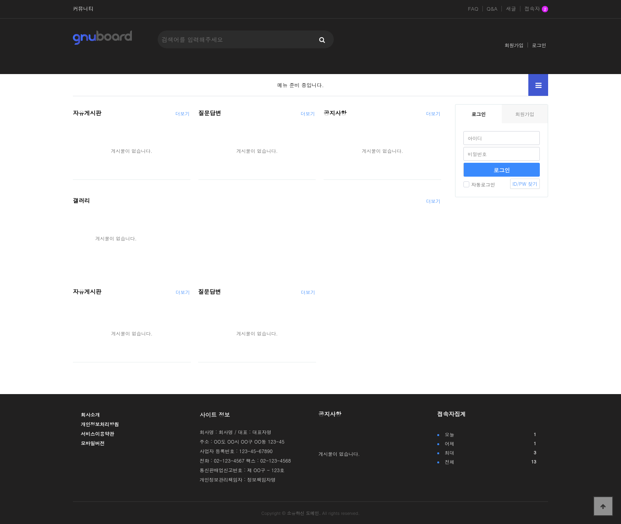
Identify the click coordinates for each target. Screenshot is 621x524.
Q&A (492, 8)
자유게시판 (87, 113)
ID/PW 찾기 (524, 183)
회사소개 (90, 414)
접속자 (536, 9)
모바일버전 (93, 443)
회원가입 (514, 45)
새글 (511, 8)
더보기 (182, 113)
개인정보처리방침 (100, 424)
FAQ (473, 8)
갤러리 (81, 200)
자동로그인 (479, 184)
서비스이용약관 (97, 433)
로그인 (539, 45)
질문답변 (209, 113)
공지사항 (335, 113)
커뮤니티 (83, 8)
